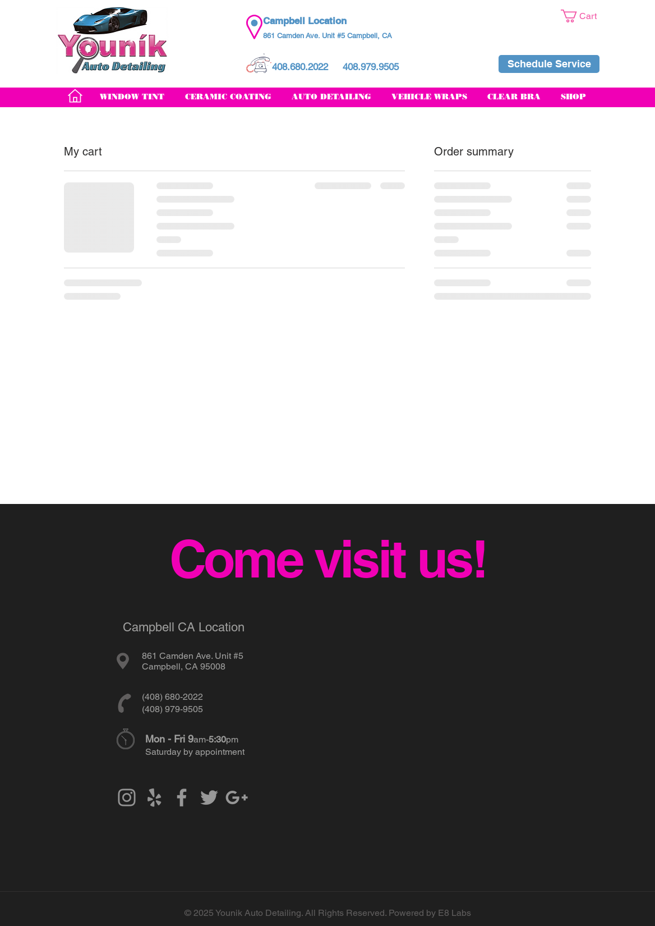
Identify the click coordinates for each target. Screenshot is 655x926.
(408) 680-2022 (172, 696)
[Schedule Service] (549, 64)
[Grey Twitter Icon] (209, 797)
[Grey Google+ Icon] (236, 797)
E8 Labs (454, 912)
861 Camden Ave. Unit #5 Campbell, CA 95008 (192, 661)
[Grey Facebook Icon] (181, 797)
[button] (586, 16)
